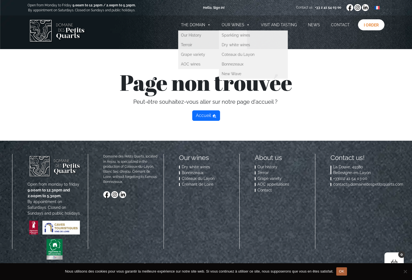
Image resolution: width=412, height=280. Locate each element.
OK (341, 271)
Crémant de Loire (197, 184)
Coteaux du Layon (198, 178)
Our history (267, 167)
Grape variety (270, 178)
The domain (196, 24)
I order (371, 25)
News (314, 25)
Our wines (236, 24)
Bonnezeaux (193, 172)
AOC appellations (273, 184)
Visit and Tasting (279, 25)
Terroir (263, 172)
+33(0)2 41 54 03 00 (350, 178)
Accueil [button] (206, 115)
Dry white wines (196, 167)
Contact (340, 25)
